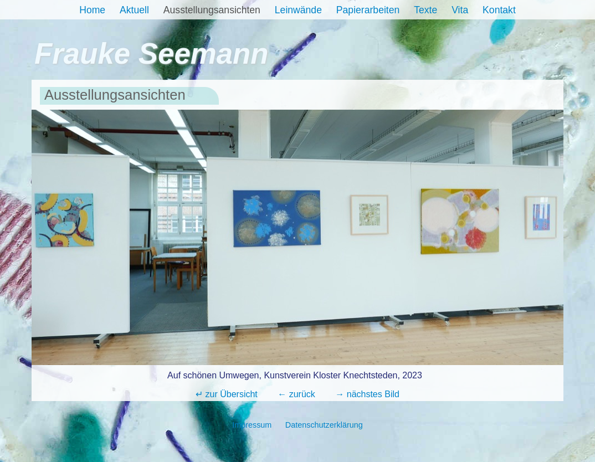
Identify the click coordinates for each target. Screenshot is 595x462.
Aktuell (134, 10)
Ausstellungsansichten (211, 10)
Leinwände (298, 10)
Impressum (251, 424)
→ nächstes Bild (367, 394)
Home (92, 10)
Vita (460, 10)
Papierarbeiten (367, 10)
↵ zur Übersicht (227, 394)
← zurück (296, 394)
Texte (425, 10)
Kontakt (499, 10)
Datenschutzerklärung (324, 424)
